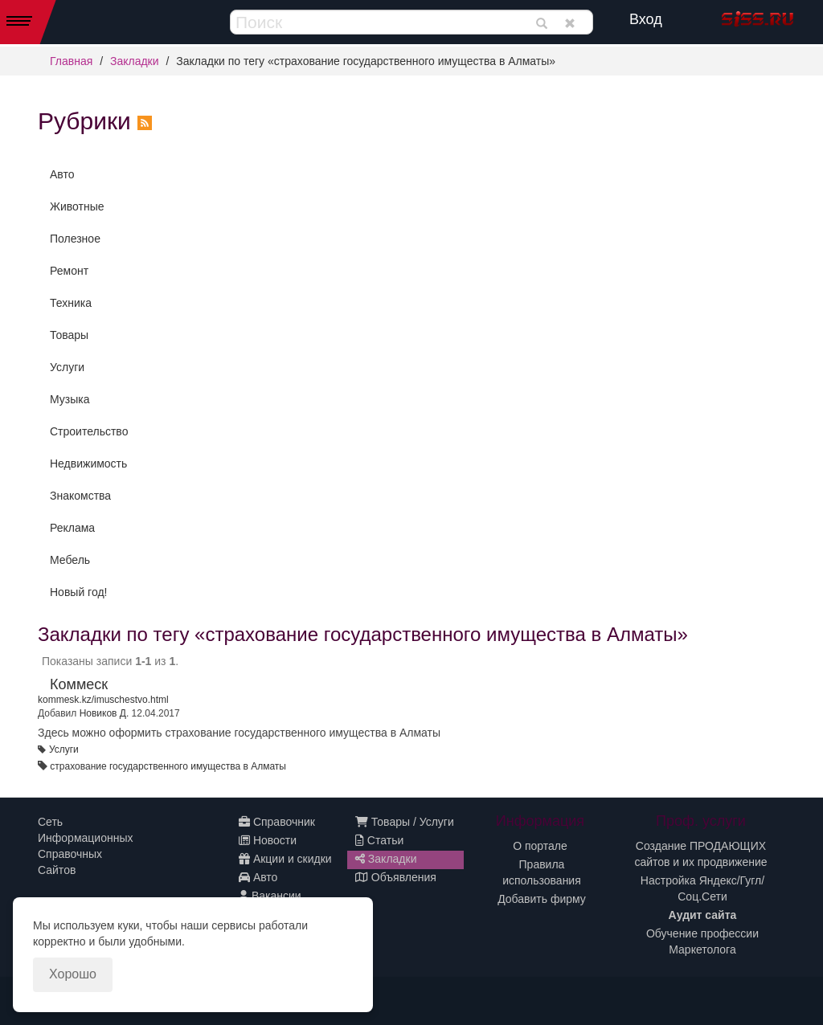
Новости (268, 840)
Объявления (395, 877)
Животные (77, 206)
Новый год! (78, 592)
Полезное (75, 238)
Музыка (70, 399)
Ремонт (69, 270)
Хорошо (72, 974)
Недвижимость (88, 463)
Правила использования (541, 872)
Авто (62, 174)
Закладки (134, 61)
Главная (71, 61)
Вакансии (270, 895)
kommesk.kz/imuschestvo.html (103, 699)
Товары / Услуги (404, 821)
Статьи (379, 840)
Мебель (70, 559)
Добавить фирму (541, 898)
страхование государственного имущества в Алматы (168, 766)
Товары (69, 335)
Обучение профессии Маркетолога (702, 941)
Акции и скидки (285, 858)
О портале (540, 845)
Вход (645, 19)
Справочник (277, 821)
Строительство (89, 431)
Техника (71, 302)
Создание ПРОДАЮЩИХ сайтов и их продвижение (700, 853)
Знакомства (80, 495)
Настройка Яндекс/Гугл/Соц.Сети (702, 888)
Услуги (67, 367)
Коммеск (79, 684)
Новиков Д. (104, 713)
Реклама (72, 527)
